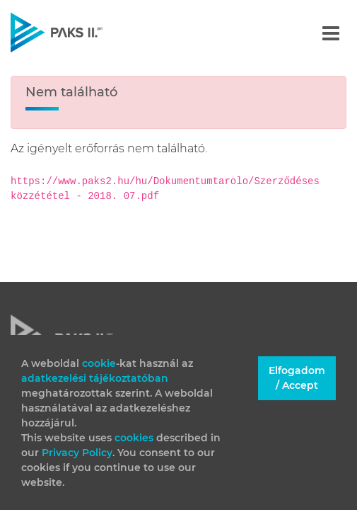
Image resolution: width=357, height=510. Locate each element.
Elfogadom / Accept (297, 378)
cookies (135, 437)
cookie (99, 363)
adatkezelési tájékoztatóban (94, 378)
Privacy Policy (77, 452)
